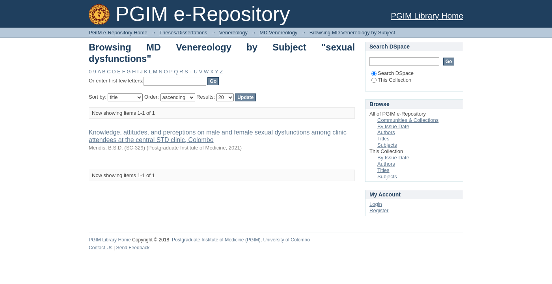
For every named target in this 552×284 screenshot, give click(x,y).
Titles (383, 139)
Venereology (233, 33)
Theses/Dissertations (183, 33)
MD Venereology (278, 33)
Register (378, 210)
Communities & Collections (407, 120)
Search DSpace (392, 73)
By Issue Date (393, 126)
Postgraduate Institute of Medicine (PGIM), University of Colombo (241, 240)
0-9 (92, 72)
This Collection (391, 80)
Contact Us (100, 247)
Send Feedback (133, 247)
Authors (386, 132)
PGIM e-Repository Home (118, 33)
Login (375, 204)
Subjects (387, 145)
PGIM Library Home (427, 15)
